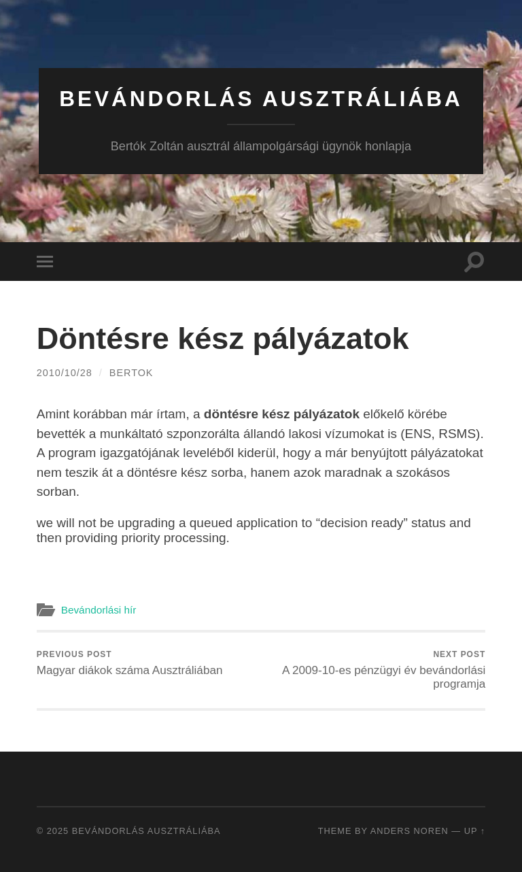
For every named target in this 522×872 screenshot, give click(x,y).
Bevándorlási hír (99, 610)
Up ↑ (475, 831)
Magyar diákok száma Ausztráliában (130, 663)
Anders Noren (409, 831)
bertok (131, 372)
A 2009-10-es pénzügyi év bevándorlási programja (376, 670)
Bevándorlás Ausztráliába (261, 98)
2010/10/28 (64, 372)
